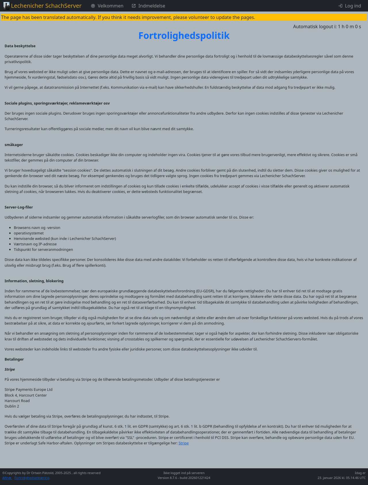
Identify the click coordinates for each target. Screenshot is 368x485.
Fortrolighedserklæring (31, 477)
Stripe (184, 443)
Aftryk (7, 477)
